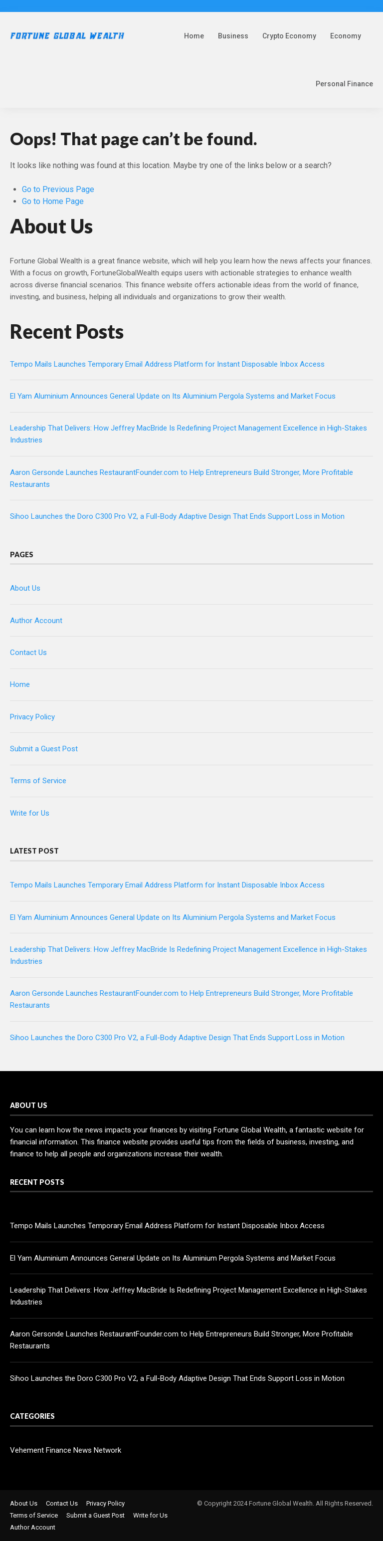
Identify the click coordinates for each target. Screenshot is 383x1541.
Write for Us (29, 813)
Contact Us (28, 652)
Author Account (36, 620)
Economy (345, 36)
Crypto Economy (289, 36)
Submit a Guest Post (44, 748)
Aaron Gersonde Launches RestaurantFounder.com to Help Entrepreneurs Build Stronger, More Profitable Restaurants (181, 1339)
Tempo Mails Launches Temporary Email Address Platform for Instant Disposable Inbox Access (167, 364)
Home (194, 36)
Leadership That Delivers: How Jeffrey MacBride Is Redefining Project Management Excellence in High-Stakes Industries (188, 1296)
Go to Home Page (53, 201)
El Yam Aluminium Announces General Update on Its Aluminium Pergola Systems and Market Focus (173, 396)
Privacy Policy (32, 716)
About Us (25, 588)
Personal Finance (344, 84)
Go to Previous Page (58, 189)
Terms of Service (38, 780)
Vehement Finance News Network (65, 1450)
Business (233, 36)
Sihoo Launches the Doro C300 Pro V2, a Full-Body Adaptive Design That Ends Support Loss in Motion (177, 516)
